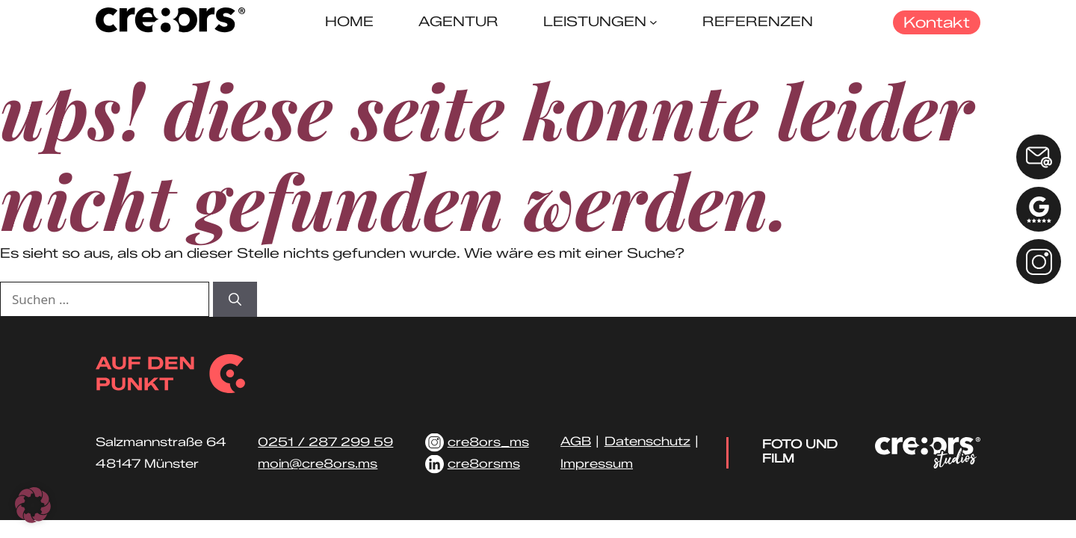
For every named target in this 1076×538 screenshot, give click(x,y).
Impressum (596, 464)
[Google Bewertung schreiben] (1038, 209)
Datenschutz (647, 441)
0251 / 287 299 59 (325, 442)
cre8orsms (484, 464)
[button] (33, 505)
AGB (575, 441)
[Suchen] (235, 300)
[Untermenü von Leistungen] (653, 22)
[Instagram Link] (1038, 261)
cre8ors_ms (488, 442)
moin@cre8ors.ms (317, 464)
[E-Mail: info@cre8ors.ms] (1038, 156)
